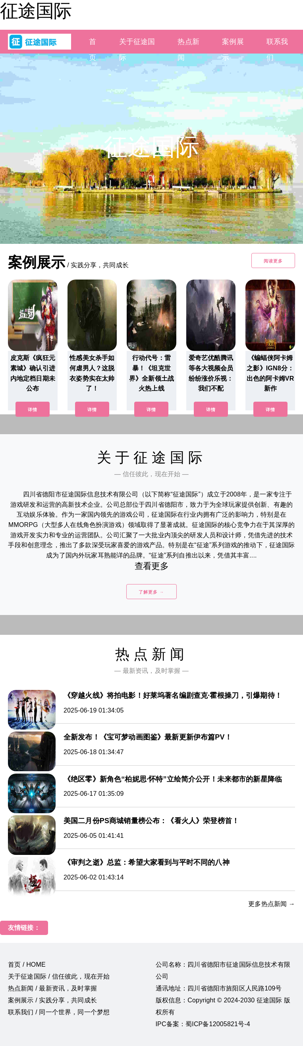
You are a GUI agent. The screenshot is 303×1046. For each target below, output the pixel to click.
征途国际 (35, 10)
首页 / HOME (27, 964)
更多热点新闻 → (271, 903)
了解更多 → (151, 592)
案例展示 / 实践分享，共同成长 (52, 1000)
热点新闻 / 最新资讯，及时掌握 (52, 988)
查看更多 (151, 566)
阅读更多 (273, 261)
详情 (32, 409)
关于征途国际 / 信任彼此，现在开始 (59, 976)
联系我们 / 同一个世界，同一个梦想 (59, 1012)
